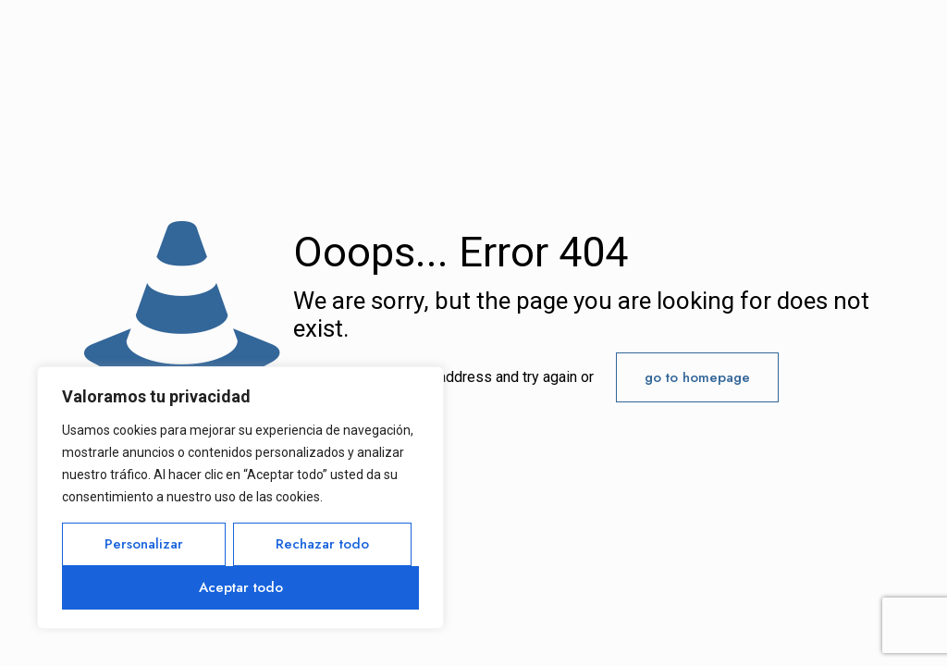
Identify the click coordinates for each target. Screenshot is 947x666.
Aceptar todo (241, 587)
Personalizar (144, 544)
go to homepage (697, 377)
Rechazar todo (322, 544)
